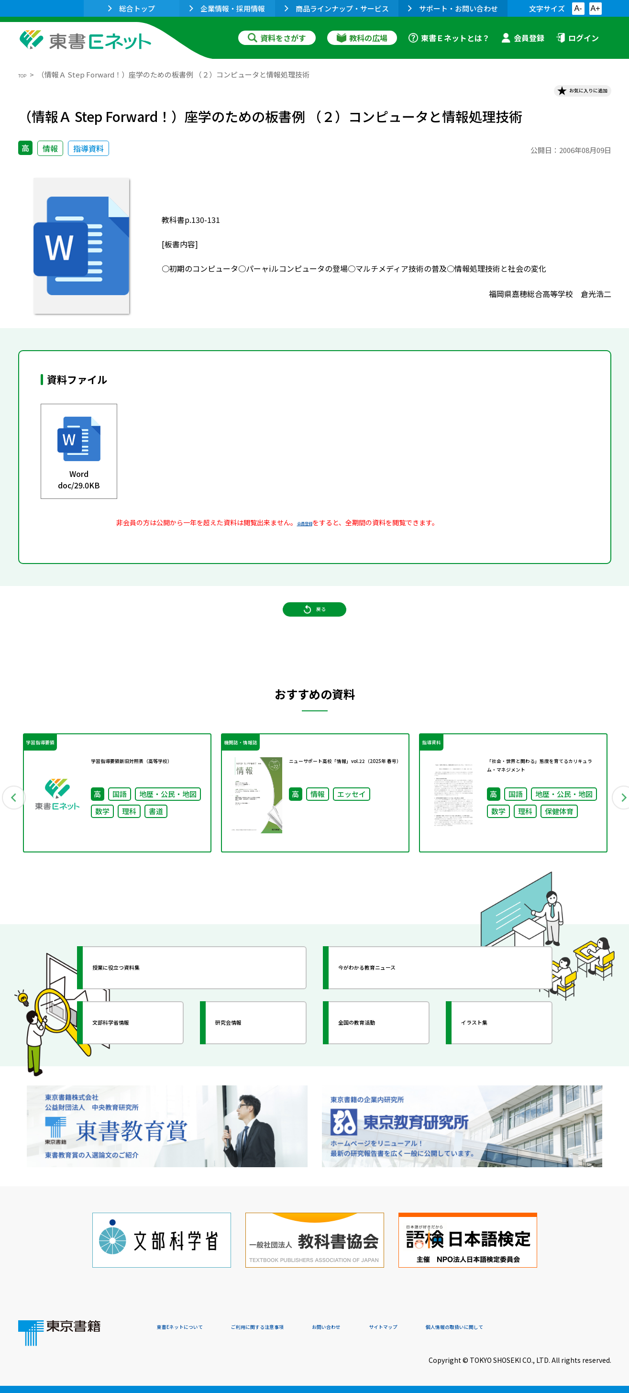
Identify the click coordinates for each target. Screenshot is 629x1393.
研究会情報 (246, 1062)
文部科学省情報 (132, 1062)
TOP (25, 74)
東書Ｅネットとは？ (449, 38)
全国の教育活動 (378, 1062)
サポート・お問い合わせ (453, 8)
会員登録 (522, 38)
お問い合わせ (394, 1328)
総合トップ (131, 8)
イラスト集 (492, 1062)
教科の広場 (362, 38)
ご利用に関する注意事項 (301, 1328)
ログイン (577, 38)
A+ (595, 8)
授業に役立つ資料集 (140, 1007)
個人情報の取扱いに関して (565, 1328)
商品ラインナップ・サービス (337, 8)
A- (578, 8)
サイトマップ (468, 1328)
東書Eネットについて (194, 1328)
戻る (315, 632)
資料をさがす (277, 38)
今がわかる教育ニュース (395, 1007)
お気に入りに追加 (569, 94)
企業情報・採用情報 (227, 8)
